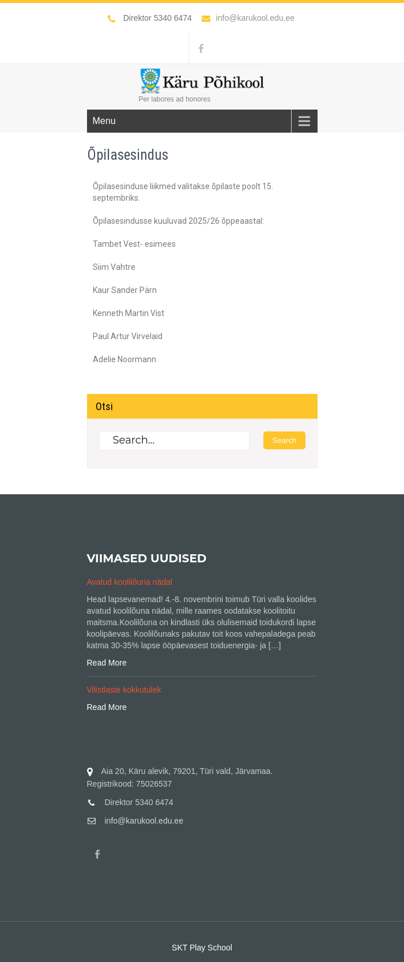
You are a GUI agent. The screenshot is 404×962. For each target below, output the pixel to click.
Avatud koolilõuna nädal (129, 582)
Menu (104, 121)
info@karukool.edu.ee (248, 17)
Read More (107, 662)
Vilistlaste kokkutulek (124, 689)
